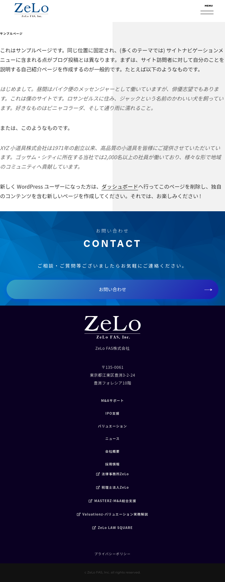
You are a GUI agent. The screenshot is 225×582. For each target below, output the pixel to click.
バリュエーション (112, 425)
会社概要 (112, 451)
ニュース (112, 438)
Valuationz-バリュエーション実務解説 (112, 514)
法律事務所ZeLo (112, 473)
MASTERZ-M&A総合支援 (112, 500)
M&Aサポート (112, 400)
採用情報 (112, 463)
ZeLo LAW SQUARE (112, 527)
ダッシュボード (119, 186)
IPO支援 (112, 413)
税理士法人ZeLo (112, 487)
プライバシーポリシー (112, 553)
